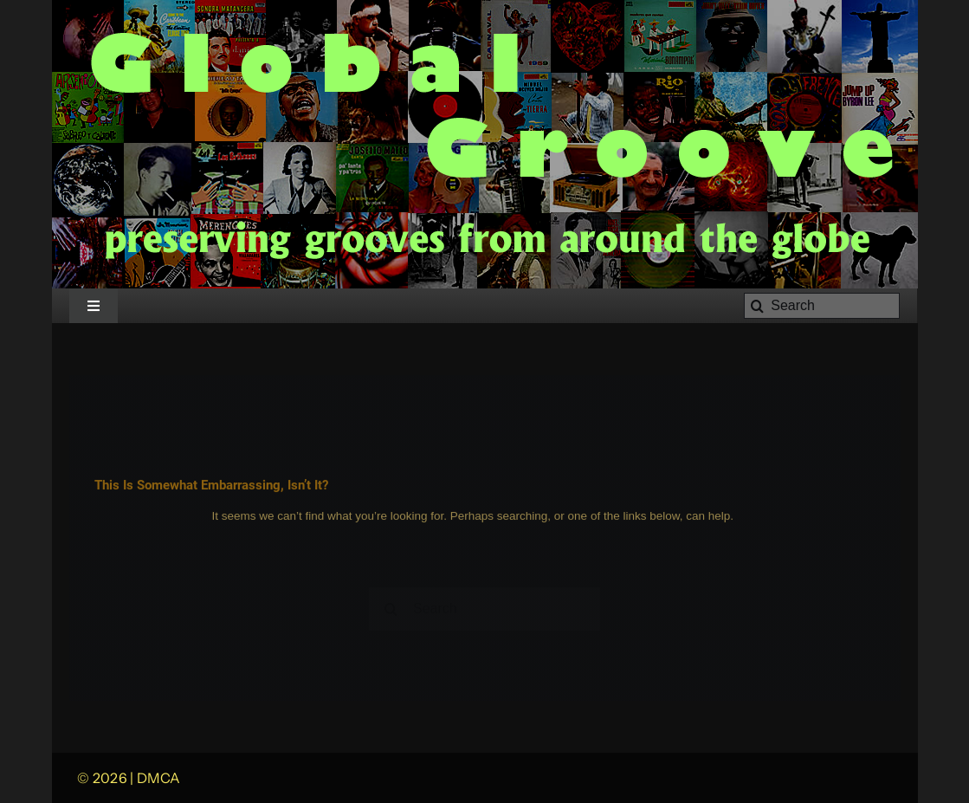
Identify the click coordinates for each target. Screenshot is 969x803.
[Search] (822, 306)
